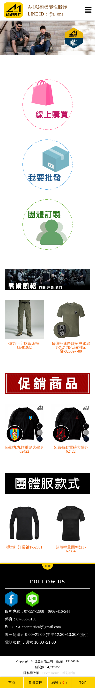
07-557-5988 (34, 611)
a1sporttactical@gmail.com (39, 627)
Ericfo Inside (50, 673)
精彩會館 (68, 673)
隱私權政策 (31, 673)
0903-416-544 (59, 611)
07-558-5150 (26, 619)
